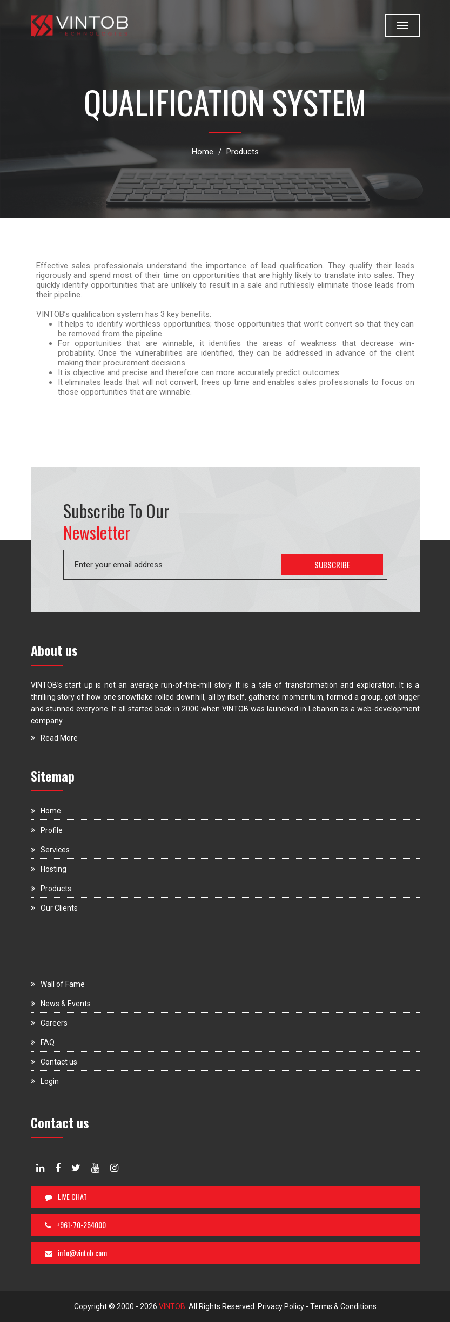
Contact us (54, 1061)
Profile (47, 830)
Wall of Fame (58, 984)
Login (45, 1081)
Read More (54, 738)
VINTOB (171, 1306)
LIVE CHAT (66, 1196)
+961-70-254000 (75, 1224)
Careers (49, 1023)
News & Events (61, 1003)
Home (202, 152)
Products (242, 152)
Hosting (48, 869)
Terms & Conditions (343, 1306)
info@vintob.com (76, 1252)
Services (50, 849)
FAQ (43, 1042)
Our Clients (54, 908)
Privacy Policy (281, 1306)
